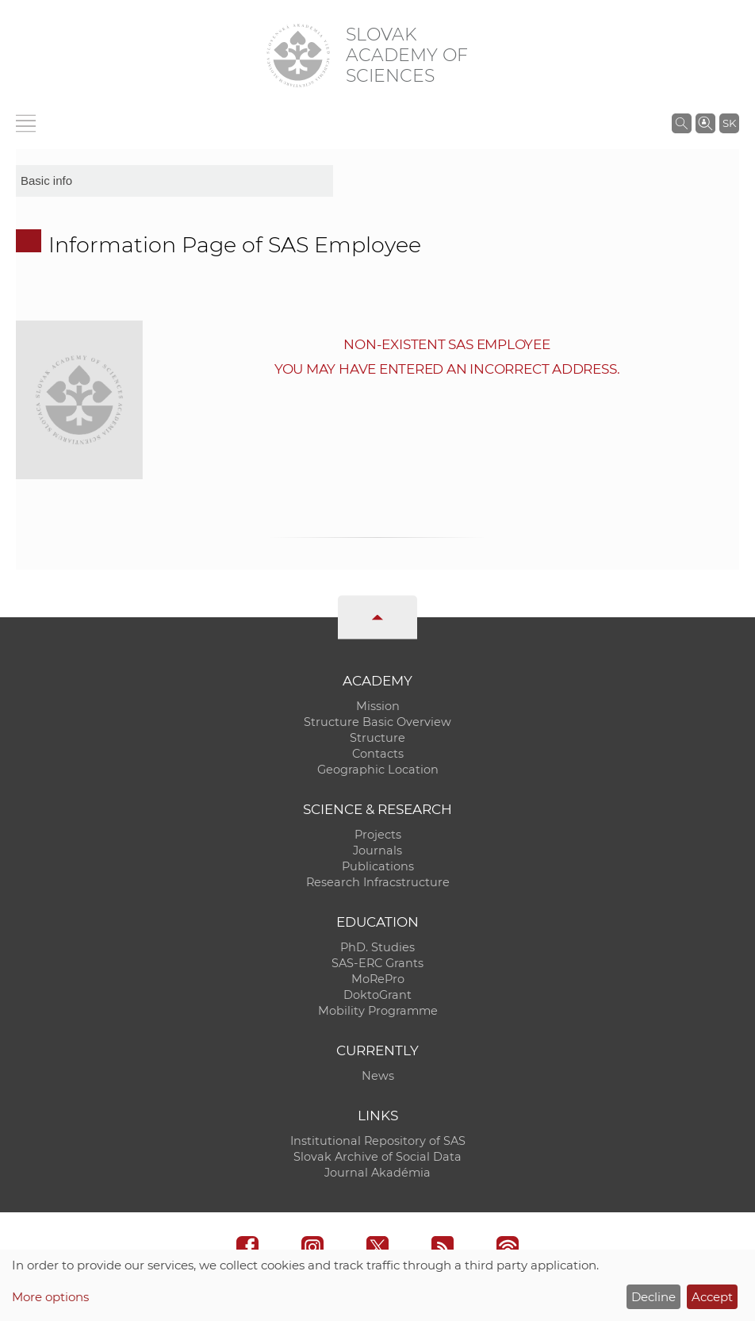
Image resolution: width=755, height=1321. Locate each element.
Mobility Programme (378, 1011)
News (378, 1076)
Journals (377, 850)
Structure (377, 738)
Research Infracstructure (378, 882)
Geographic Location (378, 769)
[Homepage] (298, 55)
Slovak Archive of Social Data (377, 1157)
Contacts (378, 754)
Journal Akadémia (377, 1172)
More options (50, 1296)
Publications (378, 866)
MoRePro (377, 979)
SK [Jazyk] (729, 123)
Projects (378, 835)
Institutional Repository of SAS (378, 1141)
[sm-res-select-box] (174, 181)
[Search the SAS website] (682, 123)
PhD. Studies (377, 947)
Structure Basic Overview (377, 722)
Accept (712, 1296)
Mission (378, 706)
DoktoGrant (377, 995)
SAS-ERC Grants (377, 963)
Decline (653, 1296)
